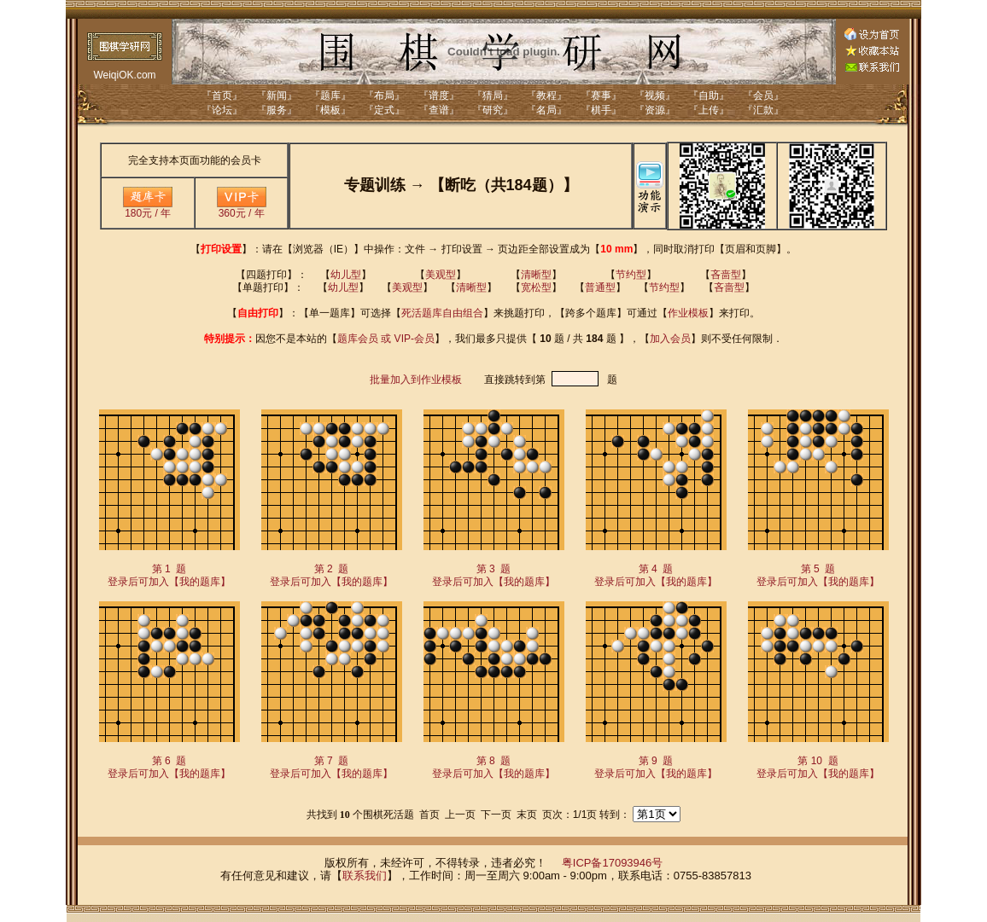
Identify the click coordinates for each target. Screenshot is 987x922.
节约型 (631, 275)
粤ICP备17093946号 (612, 862)
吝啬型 (725, 275)
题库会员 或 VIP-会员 (386, 339)
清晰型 (536, 275)
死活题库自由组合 (442, 313)
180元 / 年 (147, 208)
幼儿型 (345, 275)
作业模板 (688, 313)
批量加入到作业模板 (416, 380)
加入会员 (670, 339)
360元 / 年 (241, 208)
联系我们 (364, 875)
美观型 (440, 275)
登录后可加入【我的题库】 (169, 582)
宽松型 (536, 287)
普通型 (600, 287)
